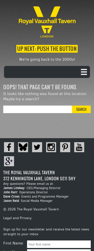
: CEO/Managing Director (32, 188)
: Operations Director (25, 192)
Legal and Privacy (17, 218)
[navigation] (47, 72)
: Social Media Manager (28, 201)
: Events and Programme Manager (36, 196)
